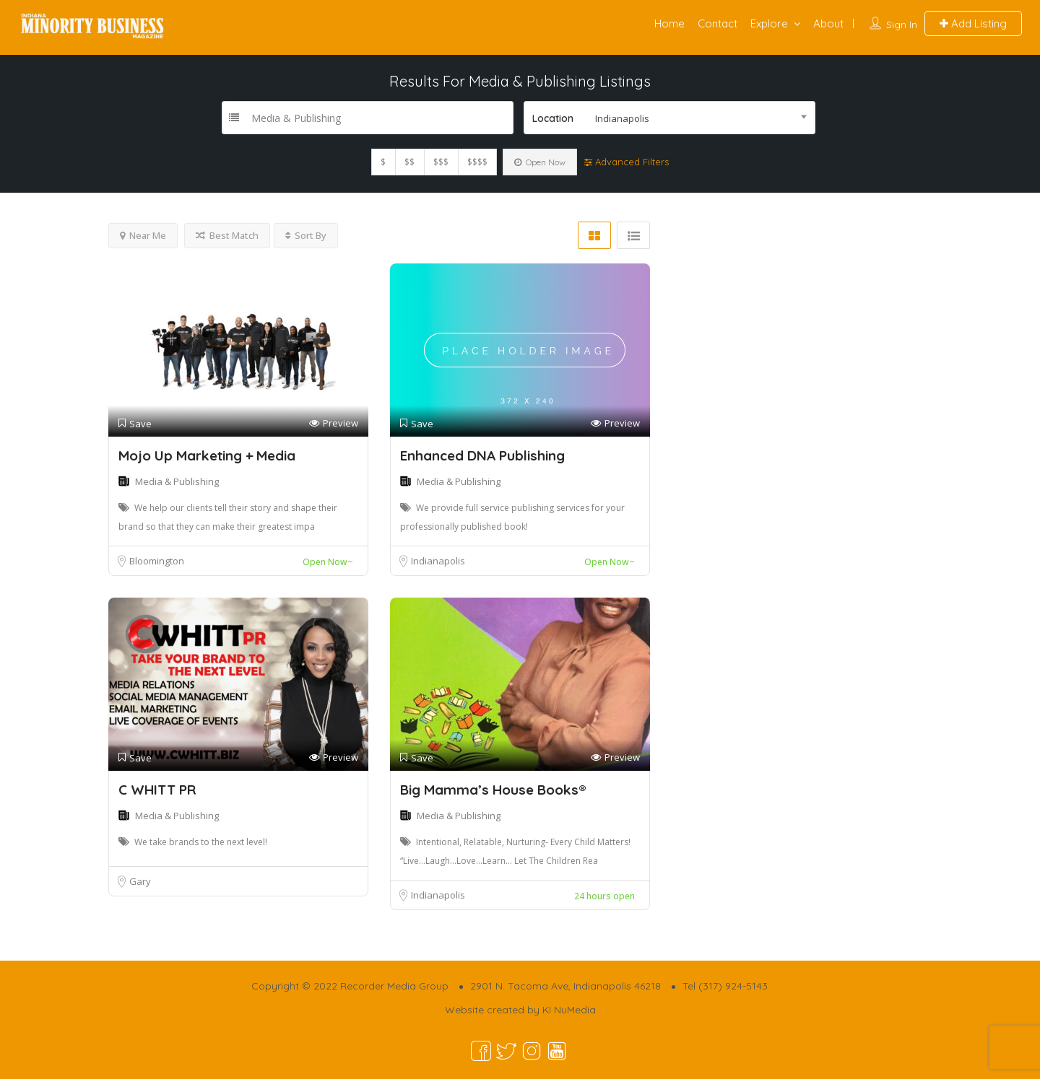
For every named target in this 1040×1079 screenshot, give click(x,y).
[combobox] (669, 117)
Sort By (305, 235)
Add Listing (973, 23)
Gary (140, 881)
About (828, 23)
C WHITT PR (157, 789)
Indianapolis (438, 560)
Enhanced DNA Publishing (482, 455)
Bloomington (156, 560)
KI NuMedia (569, 1009)
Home (669, 23)
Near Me (143, 235)
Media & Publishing (177, 481)
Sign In (901, 24)
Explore (769, 23)
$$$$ (477, 162)
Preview (333, 423)
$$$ (440, 162)
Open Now (540, 162)
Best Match (227, 235)
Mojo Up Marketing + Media (206, 455)
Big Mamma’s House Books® (493, 789)
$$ (409, 162)
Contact (717, 23)
